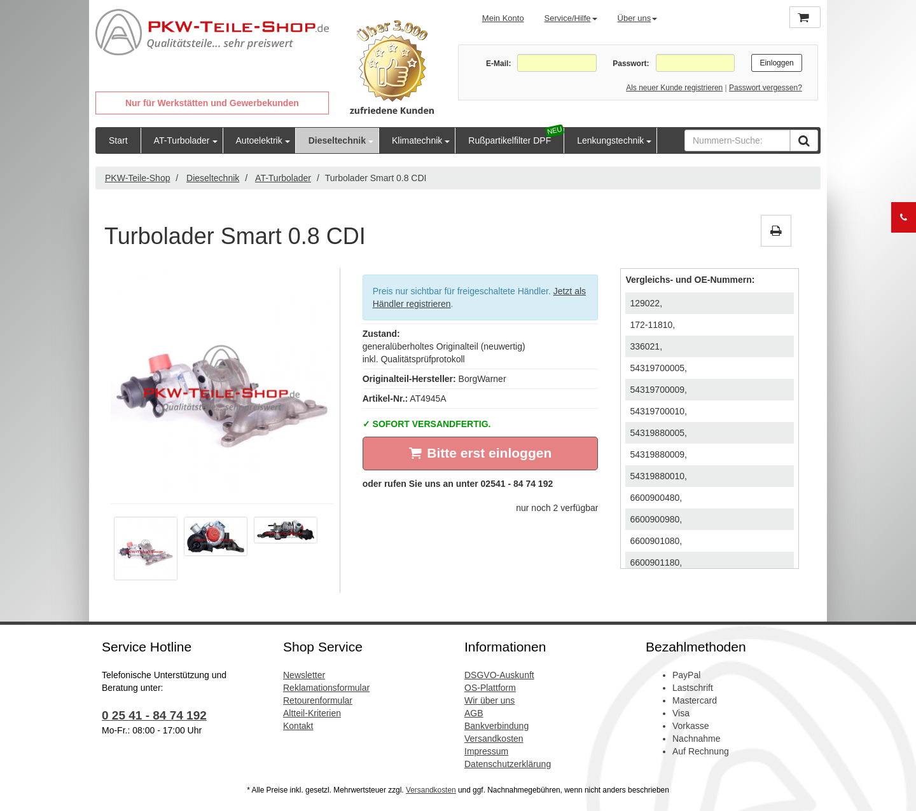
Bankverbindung (496, 726)
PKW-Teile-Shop (137, 178)
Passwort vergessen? (765, 87)
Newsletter (304, 675)
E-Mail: (498, 63)
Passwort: (631, 63)
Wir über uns (489, 700)
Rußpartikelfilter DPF (509, 140)
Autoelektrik (259, 140)
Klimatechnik (417, 140)
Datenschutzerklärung (507, 764)
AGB (473, 713)
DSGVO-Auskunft (499, 675)
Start (118, 140)
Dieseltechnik (337, 140)
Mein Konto (503, 18)
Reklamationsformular (326, 688)
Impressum (486, 751)
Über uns (638, 18)
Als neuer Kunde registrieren (674, 87)
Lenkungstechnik (610, 140)
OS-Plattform (490, 688)
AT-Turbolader (182, 140)
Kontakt (298, 726)
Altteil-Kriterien (312, 713)
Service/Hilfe (571, 18)
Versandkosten (494, 738)
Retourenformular (317, 700)
